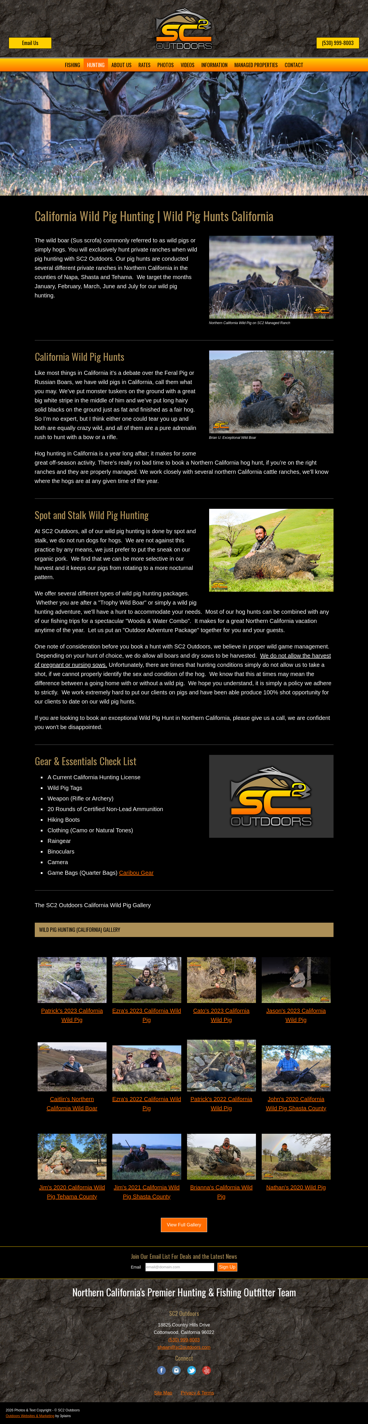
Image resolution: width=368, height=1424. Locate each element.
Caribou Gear (136, 873)
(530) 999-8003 (338, 42)
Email (136, 1267)
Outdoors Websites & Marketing (30, 1416)
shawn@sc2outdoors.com (183, 1347)
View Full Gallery (184, 1224)
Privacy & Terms (197, 1392)
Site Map (163, 1392)
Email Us (30, 42)
